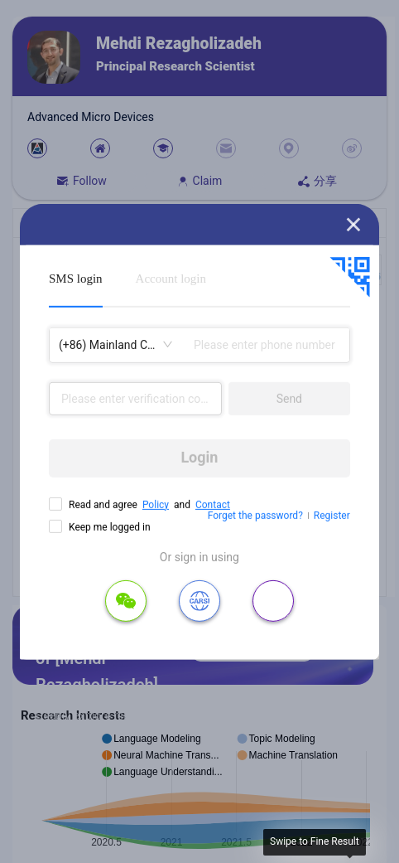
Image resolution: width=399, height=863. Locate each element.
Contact (212, 504)
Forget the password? (255, 515)
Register (332, 515)
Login (199, 457)
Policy (155, 504)
